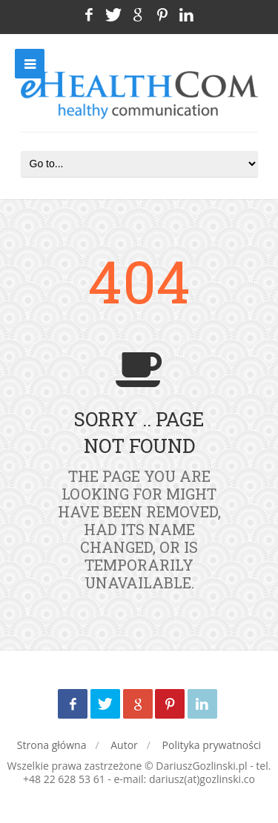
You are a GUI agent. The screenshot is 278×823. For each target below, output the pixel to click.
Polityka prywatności (212, 745)
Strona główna (52, 745)
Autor (124, 745)
